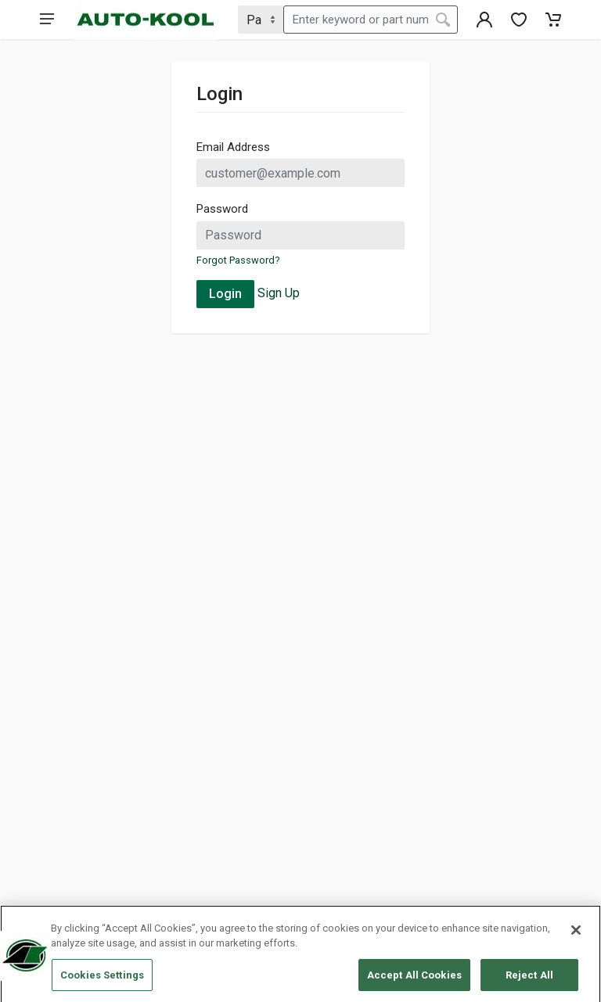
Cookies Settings (102, 978)
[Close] (576, 933)
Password (222, 209)
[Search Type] (260, 19)
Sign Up (278, 293)
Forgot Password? (237, 260)
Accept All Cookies (414, 978)
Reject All (529, 978)
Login (225, 293)
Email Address (233, 147)
